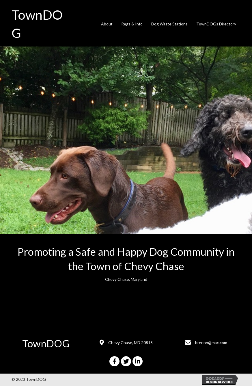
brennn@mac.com (211, 342)
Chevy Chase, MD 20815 (130, 342)
